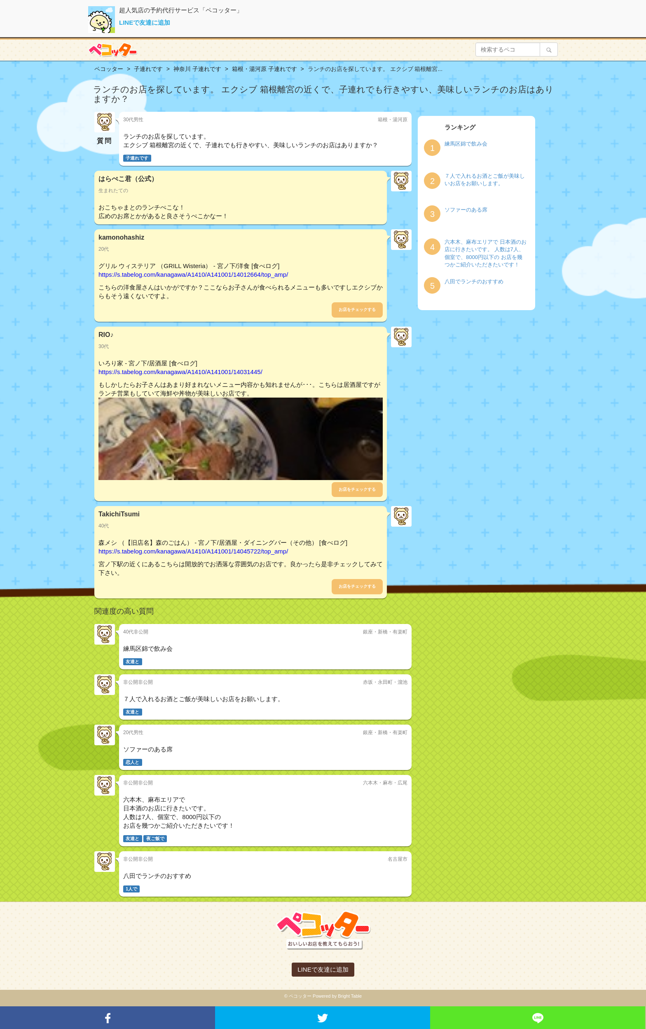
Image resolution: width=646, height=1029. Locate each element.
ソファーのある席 (466, 210)
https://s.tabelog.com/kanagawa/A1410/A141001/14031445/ (180, 371)
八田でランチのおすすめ (474, 281)
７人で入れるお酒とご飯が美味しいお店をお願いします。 (485, 180)
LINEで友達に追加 (144, 22)
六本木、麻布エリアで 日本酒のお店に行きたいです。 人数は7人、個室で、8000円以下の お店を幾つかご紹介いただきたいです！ (486, 253)
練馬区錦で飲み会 (466, 144)
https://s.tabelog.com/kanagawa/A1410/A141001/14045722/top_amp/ (193, 551)
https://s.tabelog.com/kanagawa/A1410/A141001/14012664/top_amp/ (193, 274)
